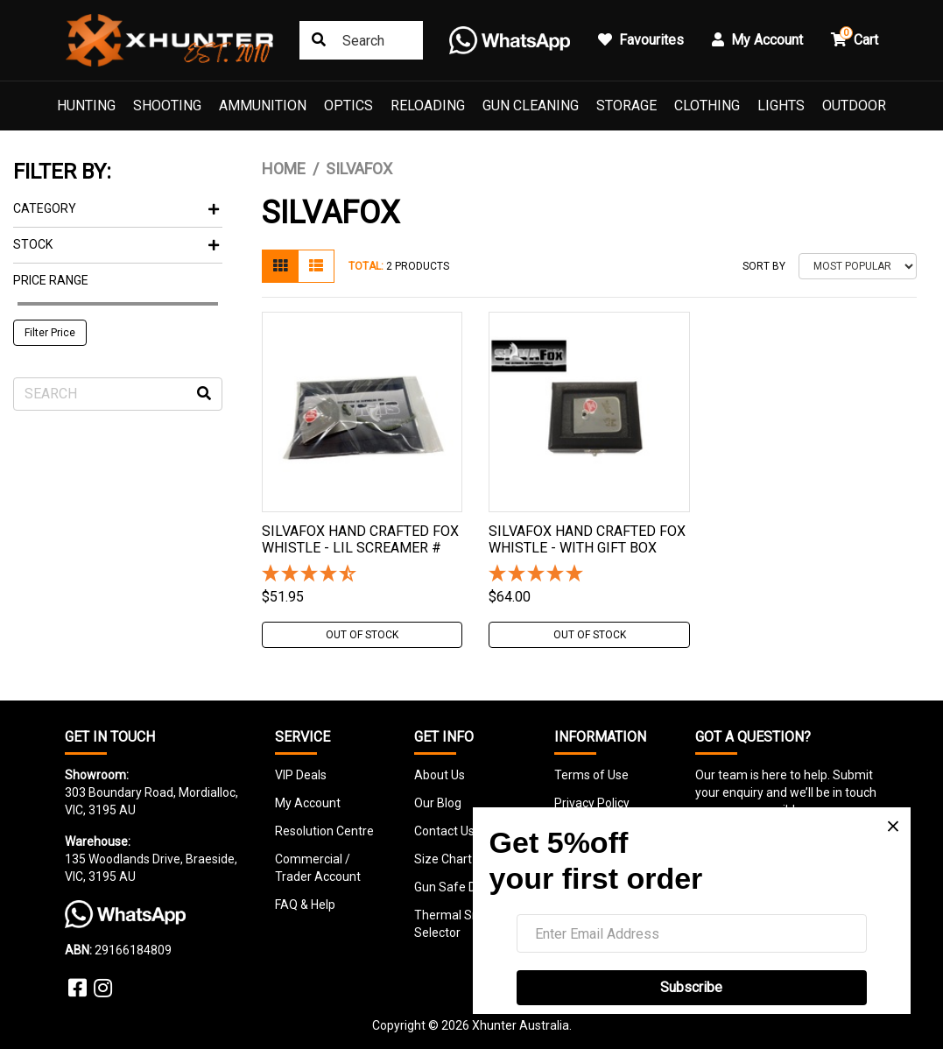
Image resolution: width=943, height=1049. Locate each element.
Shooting (167, 105)
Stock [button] (116, 244)
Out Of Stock (362, 635)
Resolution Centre (324, 831)
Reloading (428, 105)
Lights (781, 105)
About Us (439, 775)
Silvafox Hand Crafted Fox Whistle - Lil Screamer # (360, 539)
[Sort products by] (858, 266)
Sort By (763, 266)
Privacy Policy (592, 803)
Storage (626, 105)
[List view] (316, 266)
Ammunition (262, 105)
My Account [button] (757, 40)
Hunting (86, 105)
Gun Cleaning (530, 105)
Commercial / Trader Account (318, 868)
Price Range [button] (50, 280)
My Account (308, 803)
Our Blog (437, 803)
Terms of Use (591, 775)
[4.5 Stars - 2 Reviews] (362, 575)
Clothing (707, 105)
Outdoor (854, 105)
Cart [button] (854, 37)
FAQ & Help (305, 905)
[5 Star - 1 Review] (589, 575)
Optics (348, 105)
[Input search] (361, 40)
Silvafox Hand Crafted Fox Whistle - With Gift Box (587, 539)
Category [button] (116, 208)
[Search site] (318, 40)
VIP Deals (301, 775)
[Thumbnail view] (280, 266)
